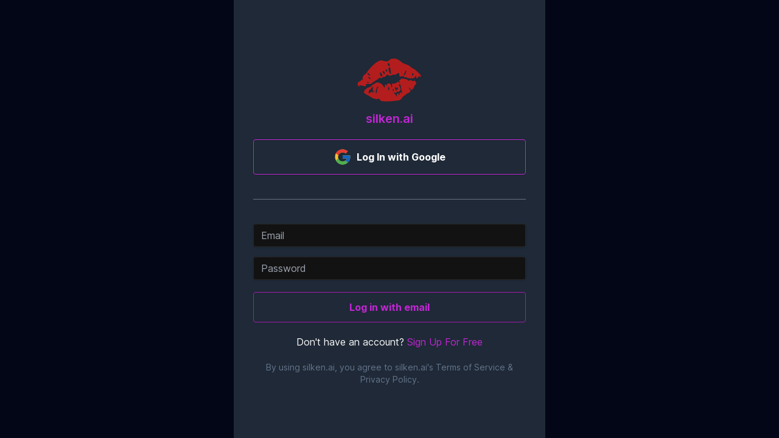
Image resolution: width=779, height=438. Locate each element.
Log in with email (389, 307)
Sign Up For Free (445, 342)
